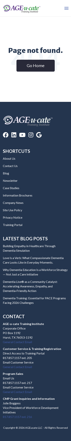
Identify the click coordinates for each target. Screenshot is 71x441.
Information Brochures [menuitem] (17, 195)
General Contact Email (17, 342)
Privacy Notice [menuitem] (12, 217)
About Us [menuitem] (9, 158)
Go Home (35, 65)
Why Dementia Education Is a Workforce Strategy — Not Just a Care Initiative (35, 272)
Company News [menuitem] (13, 202)
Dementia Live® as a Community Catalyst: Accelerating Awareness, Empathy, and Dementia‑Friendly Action (30, 286)
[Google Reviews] (39, 134)
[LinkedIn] (13, 134)
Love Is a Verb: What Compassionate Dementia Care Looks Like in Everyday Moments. (33, 260)
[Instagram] (30, 134)
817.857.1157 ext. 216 (17, 417)
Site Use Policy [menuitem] (12, 210)
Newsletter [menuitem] (10, 180)
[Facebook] (6, 134)
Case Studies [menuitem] (11, 188)
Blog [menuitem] (6, 173)
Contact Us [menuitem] (10, 166)
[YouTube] (22, 134)
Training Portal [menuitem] (12, 225)
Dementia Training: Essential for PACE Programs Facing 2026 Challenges (34, 300)
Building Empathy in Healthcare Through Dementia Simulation (29, 248)
